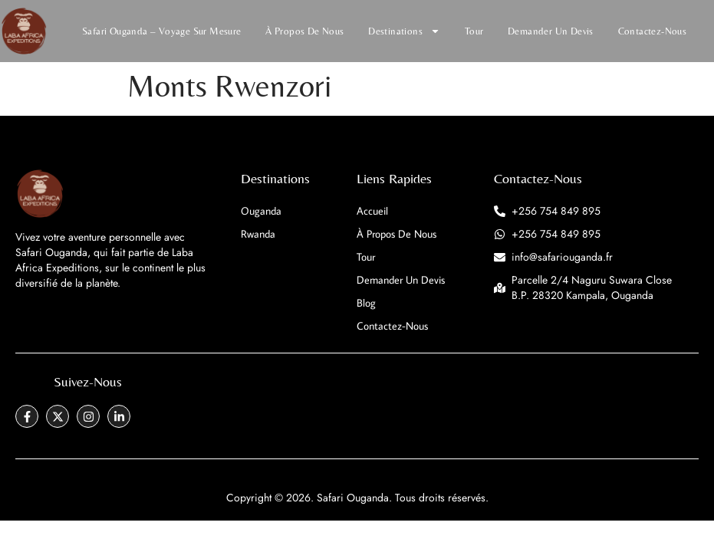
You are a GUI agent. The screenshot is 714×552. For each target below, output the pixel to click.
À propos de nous (304, 31)
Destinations (404, 31)
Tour (474, 31)
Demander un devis (551, 31)
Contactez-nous (652, 31)
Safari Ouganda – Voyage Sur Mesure (162, 31)
